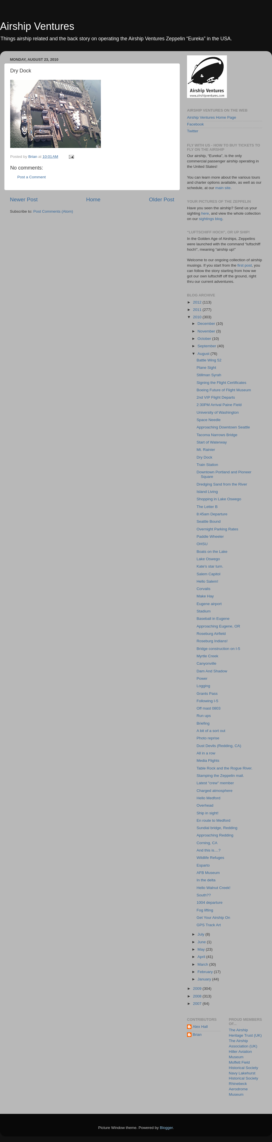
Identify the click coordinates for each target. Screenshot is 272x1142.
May (201, 949)
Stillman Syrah (209, 375)
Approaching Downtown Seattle (223, 427)
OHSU (202, 544)
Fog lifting (205, 910)
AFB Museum (208, 873)
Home (93, 199)
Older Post (161, 199)
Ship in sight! (207, 813)
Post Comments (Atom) (53, 211)
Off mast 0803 (209, 708)
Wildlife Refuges (210, 858)
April (201, 957)
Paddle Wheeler (210, 536)
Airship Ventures (37, 26)
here (205, 213)
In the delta (206, 880)
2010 (198, 317)
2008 (198, 996)
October (204, 338)
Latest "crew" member (215, 783)
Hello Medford (208, 798)
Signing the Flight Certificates (221, 382)
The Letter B (207, 507)
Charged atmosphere (215, 790)
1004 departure (210, 902)
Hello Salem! (207, 581)
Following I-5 (207, 701)
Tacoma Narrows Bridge (217, 435)
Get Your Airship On (213, 917)
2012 (198, 302)
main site (223, 188)
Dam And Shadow (212, 671)
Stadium (204, 611)
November (206, 331)
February (205, 972)
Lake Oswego (208, 559)
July (201, 934)
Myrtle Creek (207, 656)
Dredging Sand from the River (222, 484)
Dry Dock (204, 457)
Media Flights (208, 760)
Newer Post (24, 199)
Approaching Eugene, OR (218, 626)
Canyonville (206, 663)
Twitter (192, 131)
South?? (204, 895)
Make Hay (205, 596)
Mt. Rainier (206, 449)
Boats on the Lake (212, 551)
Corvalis (204, 589)
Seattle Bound (209, 521)
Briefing (203, 723)
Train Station (207, 465)
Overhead (205, 805)
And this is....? (209, 850)
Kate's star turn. (210, 566)
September (207, 346)
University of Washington (218, 412)
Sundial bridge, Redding (217, 828)
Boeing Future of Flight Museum (224, 390)
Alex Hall (200, 1026)
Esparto (203, 865)
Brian (197, 1034)
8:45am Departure (212, 514)
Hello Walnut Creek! (214, 888)
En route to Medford (213, 820)
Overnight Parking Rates (217, 529)
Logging (203, 686)
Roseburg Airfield (211, 633)
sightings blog (210, 219)
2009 (198, 988)
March (203, 964)
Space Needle (209, 420)
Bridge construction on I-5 (218, 649)
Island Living (207, 492)
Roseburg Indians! (212, 641)
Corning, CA (207, 843)
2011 (198, 310)
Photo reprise (208, 738)
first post (244, 265)
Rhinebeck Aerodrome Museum (238, 1089)
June (202, 942)
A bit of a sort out (211, 731)
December (206, 323)
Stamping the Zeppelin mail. (220, 775)
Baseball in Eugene (213, 618)
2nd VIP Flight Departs (216, 397)
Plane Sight (206, 367)
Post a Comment (31, 177)
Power (202, 678)
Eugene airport (209, 604)
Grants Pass (207, 693)
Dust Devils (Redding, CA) (219, 746)
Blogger (166, 1128)
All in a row (206, 753)
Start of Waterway (212, 442)
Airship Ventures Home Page (211, 117)
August (204, 354)
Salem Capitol (208, 574)
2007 (198, 1003)
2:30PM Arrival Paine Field (219, 405)
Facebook (195, 124)
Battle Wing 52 (209, 360)
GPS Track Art (209, 925)
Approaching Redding (215, 835)
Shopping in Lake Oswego (219, 499)
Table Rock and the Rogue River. (224, 768)
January (204, 979)
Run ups (204, 716)
